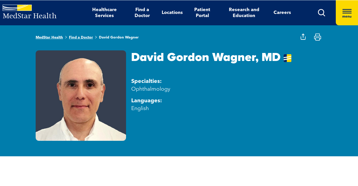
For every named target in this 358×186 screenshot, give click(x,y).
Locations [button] (172, 12)
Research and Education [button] (244, 12)
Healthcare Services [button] (104, 12)
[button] (322, 12)
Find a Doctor (81, 37)
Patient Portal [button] (202, 12)
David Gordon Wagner (119, 37)
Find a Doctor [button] (142, 12)
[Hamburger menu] (347, 12)
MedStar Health (49, 37)
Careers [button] (282, 12)
